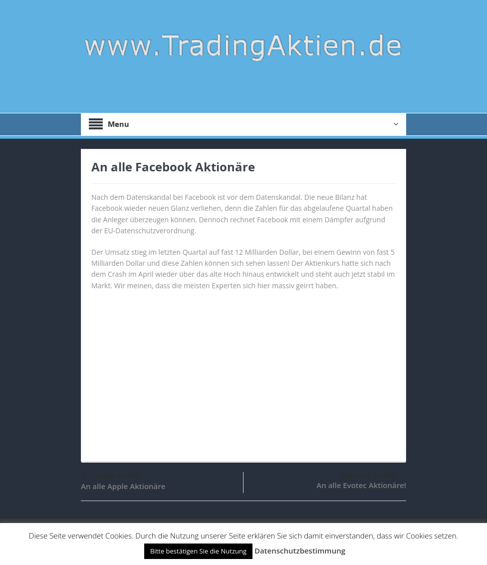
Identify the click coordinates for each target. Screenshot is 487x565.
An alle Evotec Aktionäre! (361, 485)
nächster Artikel (373, 475)
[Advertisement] (243, 371)
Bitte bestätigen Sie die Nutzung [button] (198, 551)
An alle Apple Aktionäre (123, 486)
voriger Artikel (111, 475)
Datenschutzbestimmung (299, 551)
